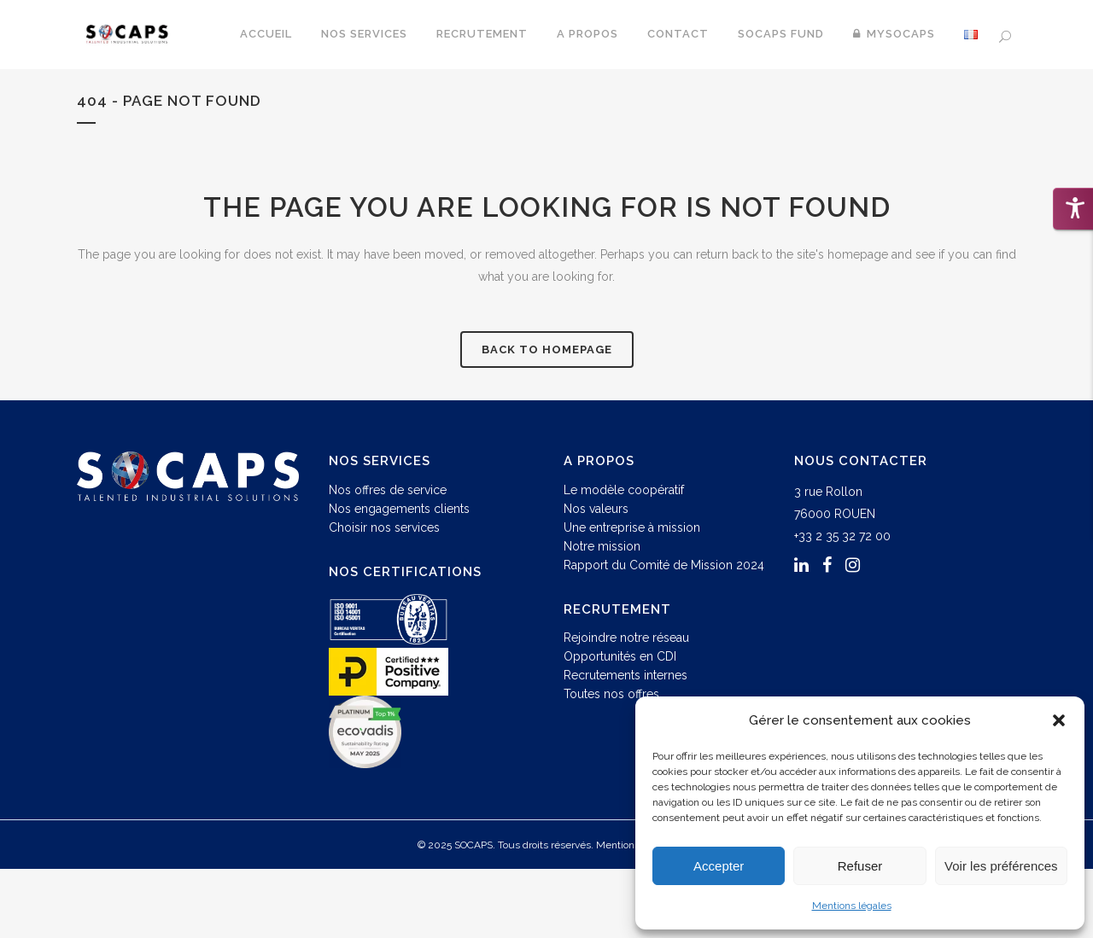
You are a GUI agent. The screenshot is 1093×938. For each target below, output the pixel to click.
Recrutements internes (625, 675)
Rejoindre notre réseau (626, 637)
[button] (1058, 720)
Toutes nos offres (611, 694)
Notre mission (602, 546)
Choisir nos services (384, 527)
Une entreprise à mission (632, 527)
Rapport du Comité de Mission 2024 (664, 565)
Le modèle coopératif (624, 490)
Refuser (860, 866)
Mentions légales (851, 906)
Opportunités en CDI (620, 656)
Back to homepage (547, 349)
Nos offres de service (388, 490)
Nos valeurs (596, 509)
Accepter (718, 866)
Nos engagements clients (399, 509)
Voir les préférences (1001, 866)
